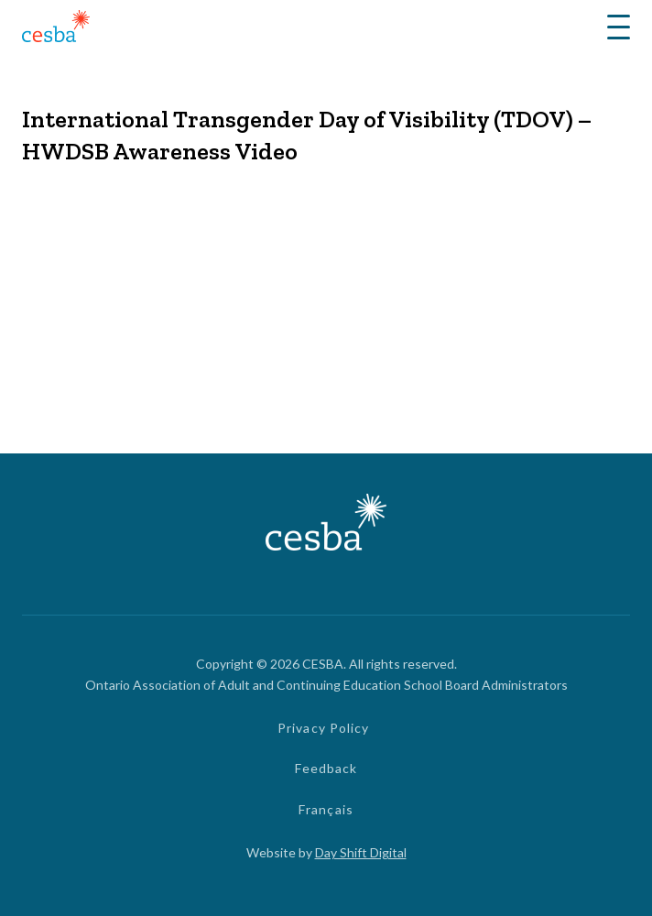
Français (326, 809)
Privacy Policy (323, 728)
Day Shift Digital (361, 852)
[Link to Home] (56, 29)
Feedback (326, 768)
